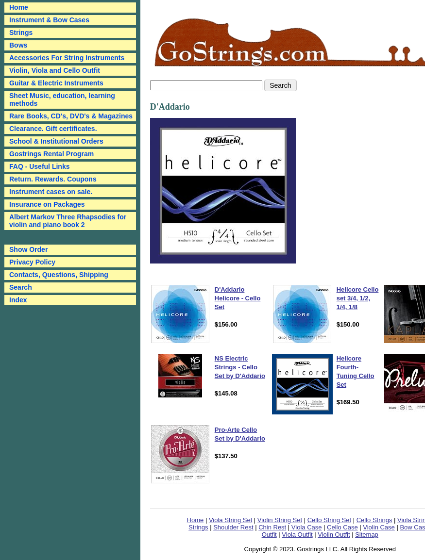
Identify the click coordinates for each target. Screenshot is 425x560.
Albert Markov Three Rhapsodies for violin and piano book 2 (67, 221)
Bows (18, 45)
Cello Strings (374, 520)
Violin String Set (279, 520)
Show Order (28, 249)
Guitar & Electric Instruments (56, 83)
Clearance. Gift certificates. (53, 128)
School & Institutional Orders (56, 141)
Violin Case (379, 527)
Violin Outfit (334, 534)
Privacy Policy (32, 262)
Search (20, 287)
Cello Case (342, 527)
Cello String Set (329, 520)
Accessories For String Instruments (66, 58)
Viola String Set (230, 520)
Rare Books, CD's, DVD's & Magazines (71, 116)
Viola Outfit (297, 534)
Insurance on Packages (47, 204)
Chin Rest (272, 527)
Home (195, 520)
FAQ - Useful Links (39, 166)
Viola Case (305, 527)
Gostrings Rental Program (51, 154)
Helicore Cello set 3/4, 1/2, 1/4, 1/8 (358, 298)
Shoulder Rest (233, 527)
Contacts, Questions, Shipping (58, 275)
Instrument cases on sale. (50, 192)
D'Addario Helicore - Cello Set (238, 298)
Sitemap (366, 534)
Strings (21, 32)
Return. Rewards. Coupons (53, 179)
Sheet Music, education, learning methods (62, 99)
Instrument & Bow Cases (49, 20)
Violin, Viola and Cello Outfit (54, 70)
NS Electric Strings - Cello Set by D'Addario (240, 367)
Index (18, 300)
